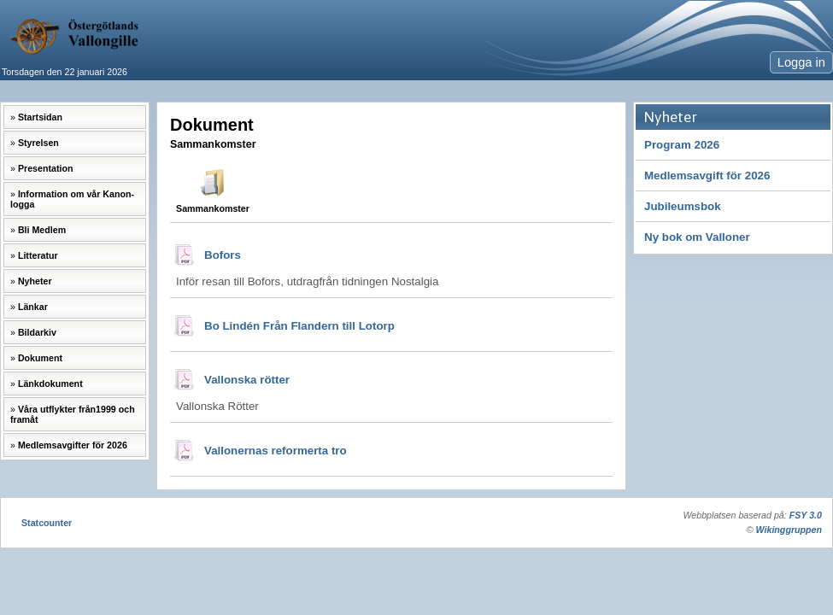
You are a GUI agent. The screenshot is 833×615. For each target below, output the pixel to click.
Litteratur (38, 255)
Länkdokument (50, 383)
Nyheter (35, 281)
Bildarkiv (37, 332)
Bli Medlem (42, 230)
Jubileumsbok (682, 206)
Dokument (40, 358)
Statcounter (46, 523)
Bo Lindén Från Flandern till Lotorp (299, 325)
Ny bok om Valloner (697, 237)
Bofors (222, 255)
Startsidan (40, 117)
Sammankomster (212, 208)
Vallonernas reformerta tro (275, 450)
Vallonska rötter (247, 379)
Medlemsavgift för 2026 (707, 175)
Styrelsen (38, 143)
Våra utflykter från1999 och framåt (72, 414)
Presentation (45, 168)
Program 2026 (681, 144)
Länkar (33, 307)
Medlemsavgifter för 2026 (72, 445)
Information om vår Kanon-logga (72, 199)
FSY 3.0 (805, 515)
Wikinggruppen (789, 529)
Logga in (801, 62)
